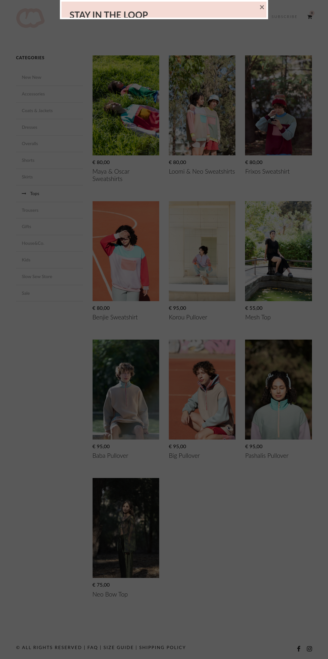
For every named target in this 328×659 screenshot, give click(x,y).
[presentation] (119, 370)
